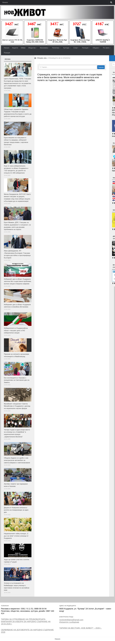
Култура (66, 48)
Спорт (75, 48)
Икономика (44, 48)
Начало (5, 2)
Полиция (85, 48)
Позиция (7, 53)
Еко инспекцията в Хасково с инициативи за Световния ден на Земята (16, 380)
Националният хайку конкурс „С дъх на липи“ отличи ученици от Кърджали (16, 536)
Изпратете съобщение (69, 622)
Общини (96, 48)
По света (106, 48)
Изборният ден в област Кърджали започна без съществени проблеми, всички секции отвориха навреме (17, 281)
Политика (55, 48)
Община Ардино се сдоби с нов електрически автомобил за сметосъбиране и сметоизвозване (17, 460)
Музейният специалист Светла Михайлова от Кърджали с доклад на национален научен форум (17, 406)
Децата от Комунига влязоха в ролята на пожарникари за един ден (16, 510)
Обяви (23, 48)
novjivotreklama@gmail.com (71, 620)
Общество (32, 48)
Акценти (15, 48)
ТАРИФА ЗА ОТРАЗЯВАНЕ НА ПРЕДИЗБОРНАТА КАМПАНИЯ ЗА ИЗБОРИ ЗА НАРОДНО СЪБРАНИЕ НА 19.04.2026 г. (26, 621)
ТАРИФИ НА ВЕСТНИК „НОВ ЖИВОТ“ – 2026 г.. (80, 628)
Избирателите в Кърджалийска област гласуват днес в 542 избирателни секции (16, 330)
